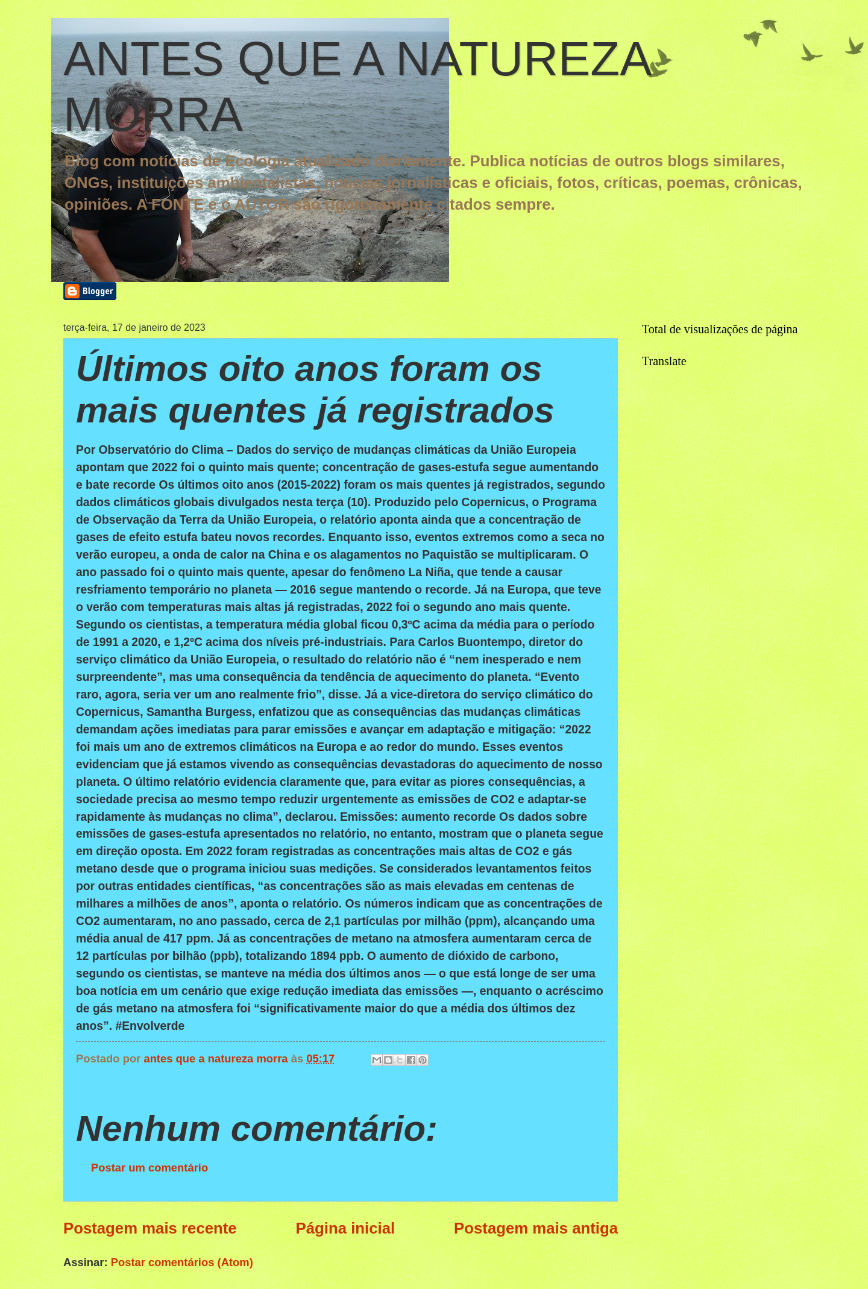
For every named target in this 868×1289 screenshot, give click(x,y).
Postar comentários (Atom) (182, 1262)
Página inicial (345, 1228)
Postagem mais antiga (536, 1228)
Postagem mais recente (150, 1228)
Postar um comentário (149, 1167)
